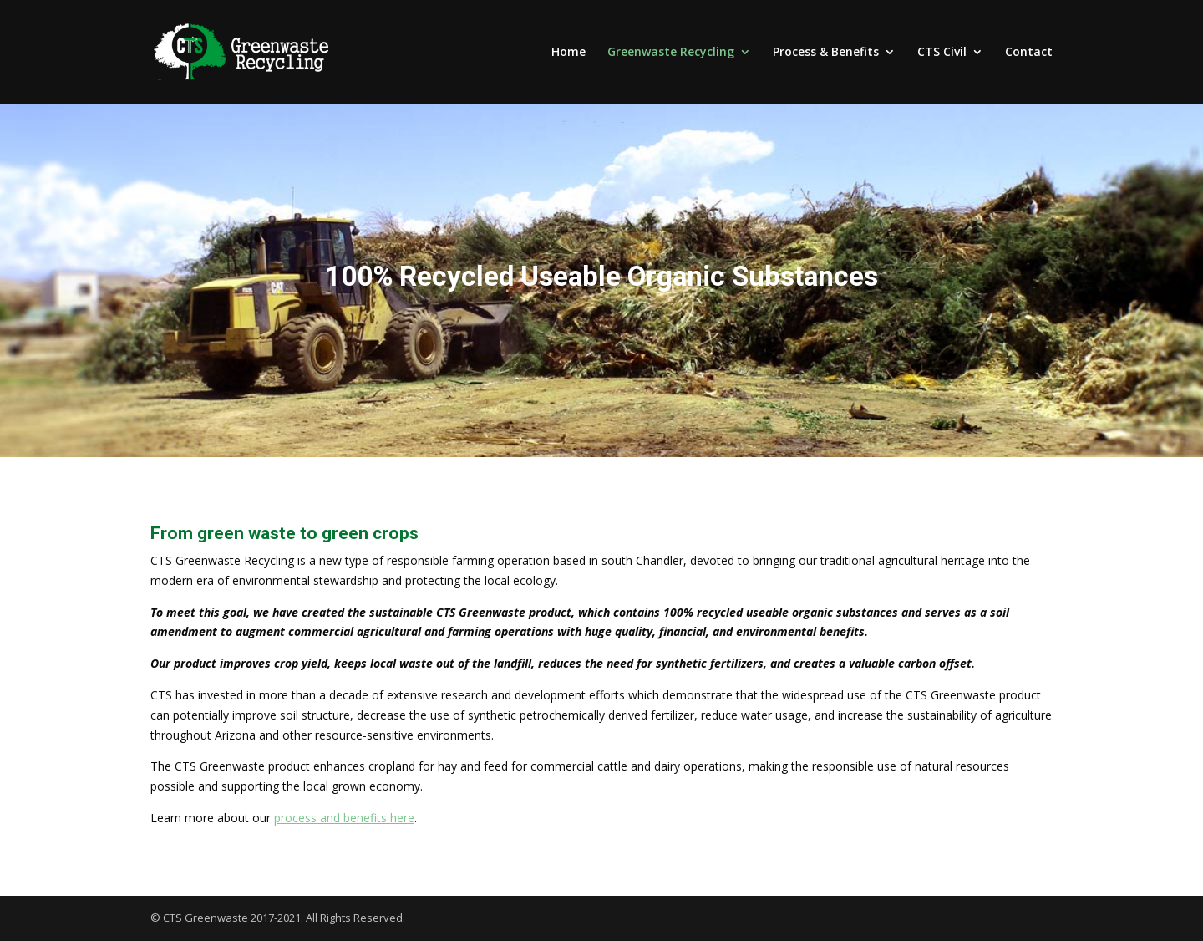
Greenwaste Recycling (670, 52)
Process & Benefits (826, 52)
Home (568, 52)
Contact (1029, 52)
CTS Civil (942, 52)
